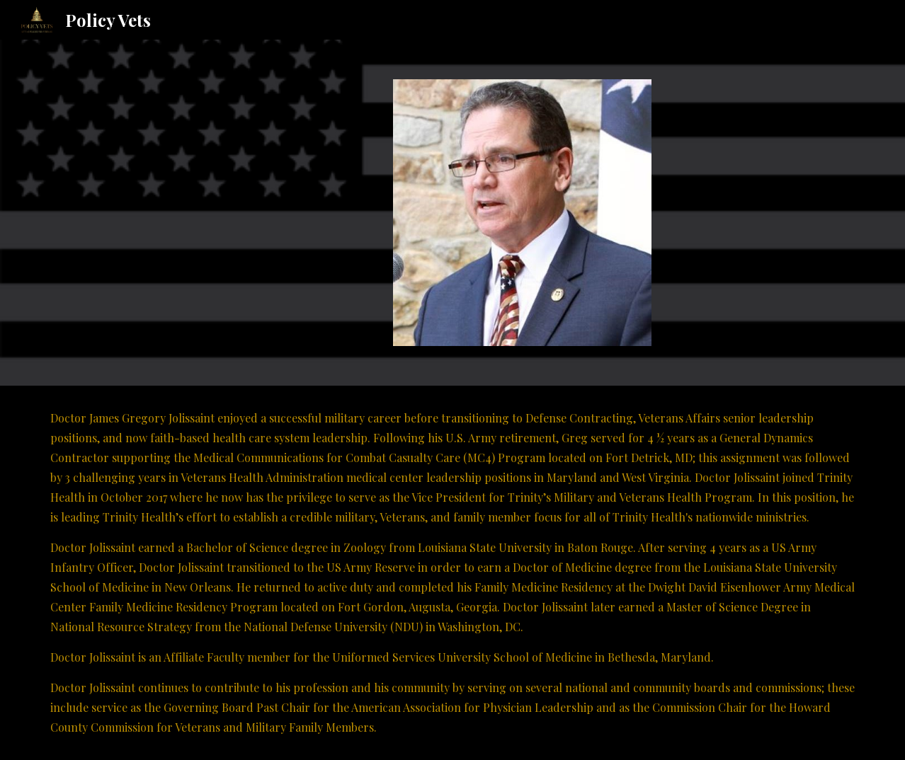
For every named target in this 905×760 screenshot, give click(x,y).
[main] (452, 573)
